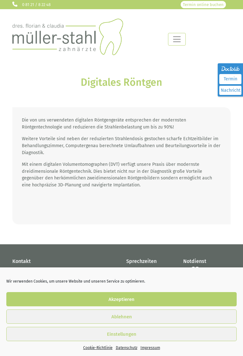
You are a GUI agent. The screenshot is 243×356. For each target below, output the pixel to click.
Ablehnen (121, 317)
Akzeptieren (121, 299)
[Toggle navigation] (177, 39)
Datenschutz (126, 348)
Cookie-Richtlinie (98, 348)
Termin (230, 79)
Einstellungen (121, 334)
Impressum (150, 348)
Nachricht (230, 90)
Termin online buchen (203, 4)
